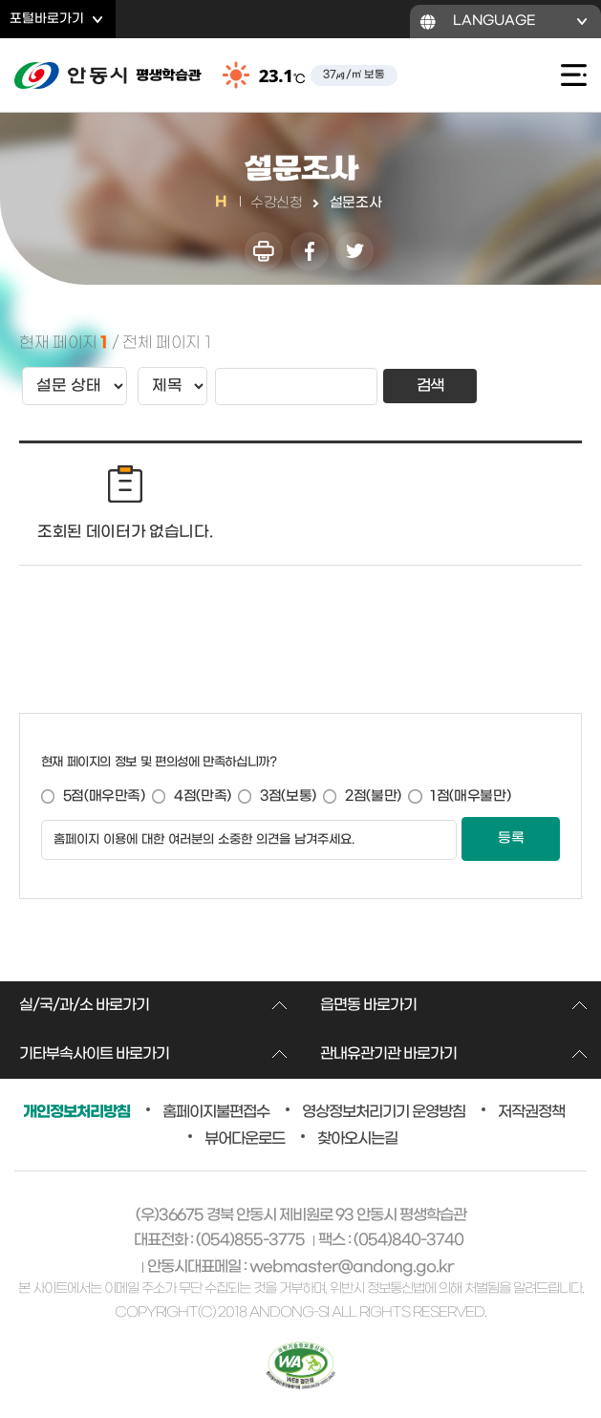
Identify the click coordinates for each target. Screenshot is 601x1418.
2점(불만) (373, 796)
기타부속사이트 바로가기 (94, 1054)
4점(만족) (202, 796)
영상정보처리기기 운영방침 (383, 1112)
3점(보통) (288, 796)
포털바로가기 (47, 19)
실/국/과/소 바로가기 (84, 1005)
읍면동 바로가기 (368, 1005)
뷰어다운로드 (244, 1138)
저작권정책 (531, 1112)
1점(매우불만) (470, 796)
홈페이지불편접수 (215, 1112)
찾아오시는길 (357, 1138)
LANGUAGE (494, 21)
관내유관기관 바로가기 (388, 1054)
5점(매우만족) (104, 796)
